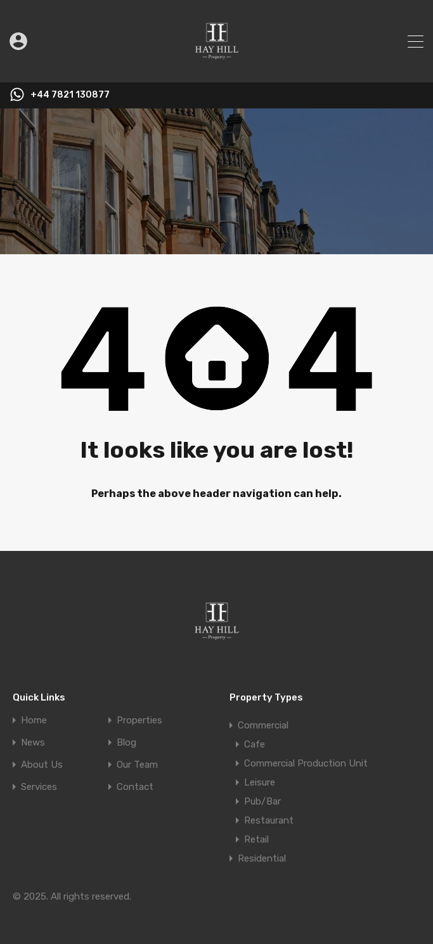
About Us (42, 765)
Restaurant (269, 820)
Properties (139, 720)
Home (34, 720)
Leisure (259, 782)
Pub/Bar (262, 801)
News (33, 742)
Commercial (263, 725)
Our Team (137, 765)
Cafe (254, 744)
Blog (126, 742)
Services (39, 787)
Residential (262, 858)
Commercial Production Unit (306, 763)
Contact (135, 787)
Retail (256, 839)
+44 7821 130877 (70, 95)
